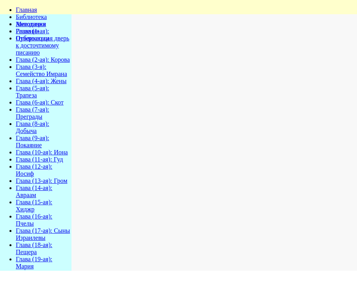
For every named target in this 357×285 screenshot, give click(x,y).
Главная (26, 9)
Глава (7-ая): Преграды (32, 113)
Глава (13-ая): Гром (42, 180)
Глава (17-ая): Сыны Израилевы (43, 234)
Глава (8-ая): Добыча (32, 127)
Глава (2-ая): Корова (43, 59)
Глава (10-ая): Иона (42, 152)
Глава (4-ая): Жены (41, 81)
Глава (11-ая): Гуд (39, 159)
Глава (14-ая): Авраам (34, 191)
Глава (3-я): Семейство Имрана (41, 70)
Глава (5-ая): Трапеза (32, 92)
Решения (27, 31)
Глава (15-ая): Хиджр (34, 206)
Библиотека (31, 16)
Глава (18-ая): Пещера (34, 248)
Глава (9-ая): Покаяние (32, 141)
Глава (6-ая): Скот (40, 102)
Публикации (32, 38)
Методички (31, 24)
